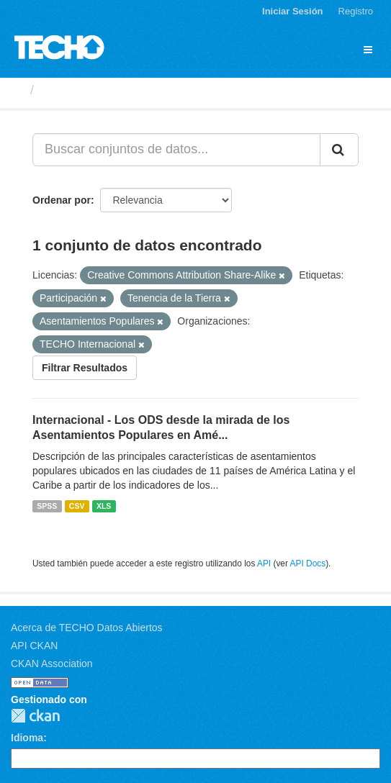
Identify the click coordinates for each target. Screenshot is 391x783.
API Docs (308, 563)
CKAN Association (52, 663)
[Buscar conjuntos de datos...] (176, 149)
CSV (77, 506)
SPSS (47, 506)
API (264, 563)
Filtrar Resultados (84, 368)
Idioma (27, 737)
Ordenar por (61, 200)
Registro (355, 11)
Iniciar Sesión (292, 11)
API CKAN (34, 645)
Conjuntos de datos (101, 90)
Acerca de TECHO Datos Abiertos (87, 627)
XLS (103, 506)
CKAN (35, 715)
